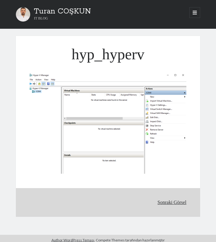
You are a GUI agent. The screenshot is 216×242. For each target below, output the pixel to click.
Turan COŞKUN (62, 11)
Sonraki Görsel (172, 202)
